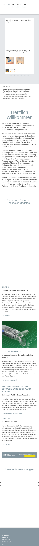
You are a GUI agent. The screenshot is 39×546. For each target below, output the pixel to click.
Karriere (5, 537)
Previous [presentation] (1, 46)
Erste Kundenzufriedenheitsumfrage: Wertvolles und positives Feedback (16, 90)
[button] (10, 75)
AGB (3, 544)
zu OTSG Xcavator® (10, 380)
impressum (6, 539)
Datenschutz (6, 542)
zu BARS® (6, 315)
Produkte (5, 535)
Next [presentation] (37, 46)
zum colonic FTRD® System (12, 414)
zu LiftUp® (6, 445)
